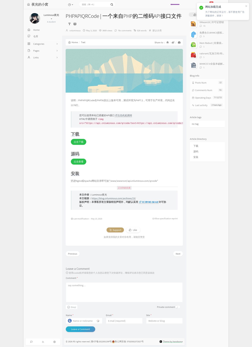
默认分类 (157, 30)
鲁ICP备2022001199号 (101, 341)
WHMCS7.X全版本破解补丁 (213, 63)
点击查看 (78, 161)
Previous (72, 253)
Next (178, 253)
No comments (124, 30)
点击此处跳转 (123, 115)
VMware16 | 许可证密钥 (212, 22)
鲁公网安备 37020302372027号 (129, 341)
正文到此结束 (124, 188)
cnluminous (74, 30)
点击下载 (78, 141)
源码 (195, 151)
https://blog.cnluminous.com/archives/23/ (114, 198)
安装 (195, 157)
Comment (72, 278)
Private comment (166, 307)
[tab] (195, 14)
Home (73, 42)
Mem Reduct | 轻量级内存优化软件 (218, 43)
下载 (195, 145)
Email (109, 315)
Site (149, 315)
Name (70, 315)
